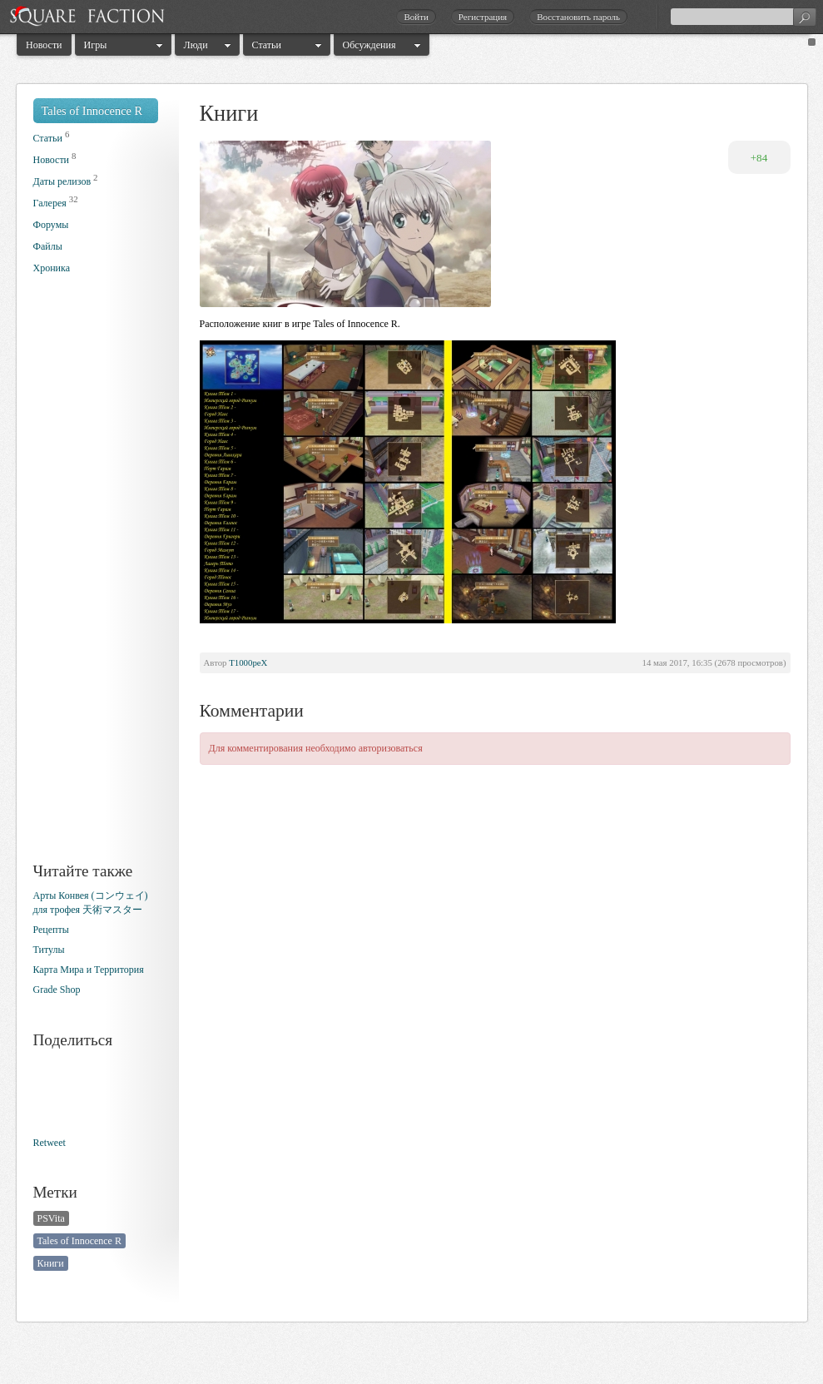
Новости (44, 45)
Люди (196, 45)
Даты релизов (62, 181)
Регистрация (483, 17)
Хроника (51, 268)
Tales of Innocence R (92, 110)
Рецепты (51, 929)
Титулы (49, 949)
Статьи (266, 45)
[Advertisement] (99, 581)
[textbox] (743, 16)
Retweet (49, 1142)
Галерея (50, 203)
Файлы (47, 246)
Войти (416, 17)
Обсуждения (369, 45)
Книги (50, 1263)
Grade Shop (57, 989)
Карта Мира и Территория (88, 969)
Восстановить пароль (578, 17)
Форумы (51, 225)
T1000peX (248, 662)
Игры (95, 45)
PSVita (51, 1218)
